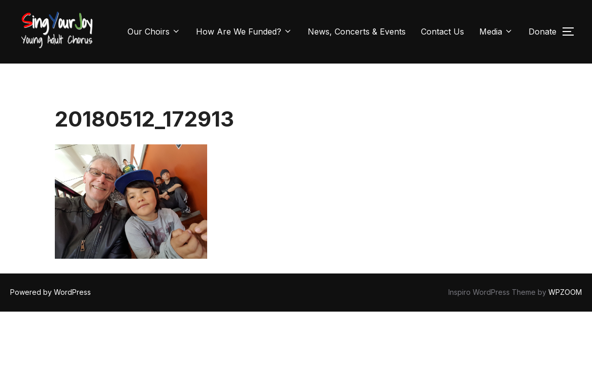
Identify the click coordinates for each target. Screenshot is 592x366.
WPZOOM (565, 251)
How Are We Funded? (244, 31)
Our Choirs (154, 31)
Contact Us (442, 31)
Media (496, 31)
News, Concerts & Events (357, 31)
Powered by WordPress (50, 251)
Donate (542, 31)
